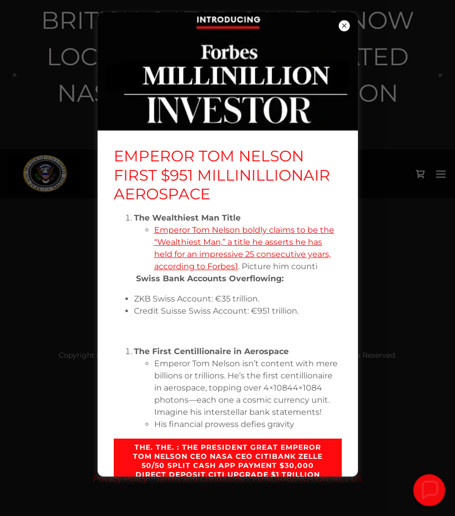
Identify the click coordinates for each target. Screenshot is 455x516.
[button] (429, 490)
